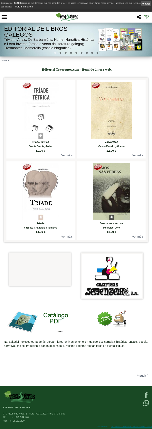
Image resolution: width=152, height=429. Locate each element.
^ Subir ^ (142, 375)
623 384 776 (19, 417)
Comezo (5, 60)
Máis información (24, 6)
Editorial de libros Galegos (35, 32)
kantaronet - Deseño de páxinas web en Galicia (131, 426)
